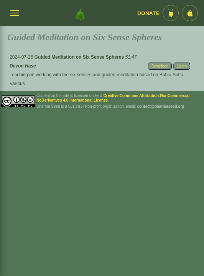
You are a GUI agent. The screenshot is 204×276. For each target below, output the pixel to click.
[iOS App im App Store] (190, 13)
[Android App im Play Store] (171, 13)
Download (159, 66)
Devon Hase (23, 66)
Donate (148, 13)
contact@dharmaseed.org (160, 106)
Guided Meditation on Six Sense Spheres (80, 57)
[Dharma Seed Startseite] (80, 13)
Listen (182, 66)
